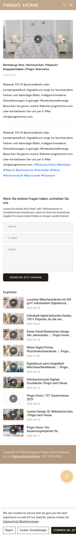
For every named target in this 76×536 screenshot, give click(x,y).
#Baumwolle (32, 175)
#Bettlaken (64, 164)
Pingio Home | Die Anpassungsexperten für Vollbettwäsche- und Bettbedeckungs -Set (42, 429)
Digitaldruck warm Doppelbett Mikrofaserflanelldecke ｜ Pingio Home (47, 365)
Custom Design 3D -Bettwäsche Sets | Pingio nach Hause (50, 413)
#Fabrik (55, 170)
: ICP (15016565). (51, 456)
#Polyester (48, 175)
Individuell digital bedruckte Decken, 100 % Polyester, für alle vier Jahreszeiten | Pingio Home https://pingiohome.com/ (49, 317)
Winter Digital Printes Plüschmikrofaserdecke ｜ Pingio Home (48, 349)
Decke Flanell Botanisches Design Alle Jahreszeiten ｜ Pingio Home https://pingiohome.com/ (48, 333)
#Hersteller (42, 170)
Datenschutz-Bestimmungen (21, 521)
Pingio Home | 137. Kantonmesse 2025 (48, 397)
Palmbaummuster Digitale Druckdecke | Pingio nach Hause (47, 381)
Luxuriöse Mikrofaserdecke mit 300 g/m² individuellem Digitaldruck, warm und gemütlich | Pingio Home (49, 301)
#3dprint (9, 170)
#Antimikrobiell (13, 175)
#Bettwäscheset (45, 164)
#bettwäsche (25, 170)
